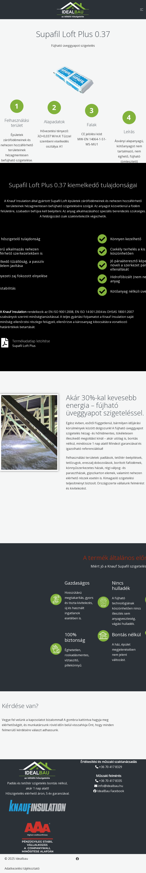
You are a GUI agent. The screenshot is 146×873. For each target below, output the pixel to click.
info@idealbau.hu (108, 786)
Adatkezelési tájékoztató (22, 868)
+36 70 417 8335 (108, 781)
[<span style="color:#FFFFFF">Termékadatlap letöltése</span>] (5, 342)
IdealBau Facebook (108, 791)
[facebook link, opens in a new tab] (77, 858)
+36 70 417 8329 (108, 767)
